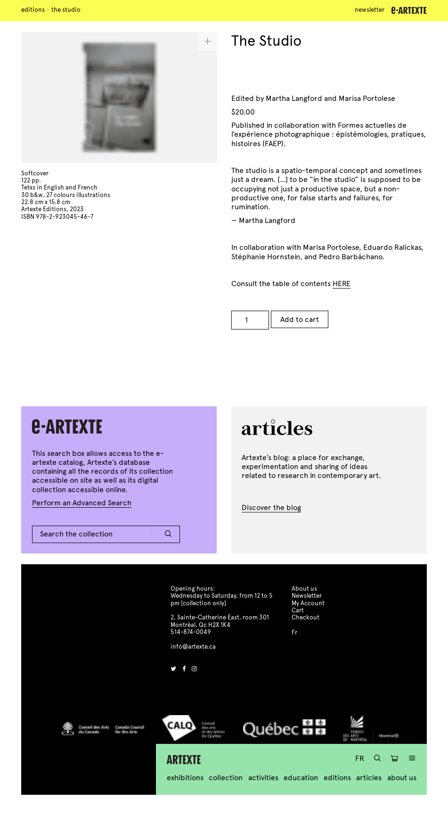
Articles (369, 777)
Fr (359, 758)
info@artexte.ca (193, 647)
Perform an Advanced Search (81, 502)
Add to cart (299, 319)
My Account (308, 603)
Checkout (305, 617)
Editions (33, 10)
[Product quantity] (250, 320)
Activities (263, 777)
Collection (226, 777)
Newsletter (369, 10)
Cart (298, 610)
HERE (341, 283)
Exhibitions (185, 777)
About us (401, 777)
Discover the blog (271, 507)
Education (301, 777)
